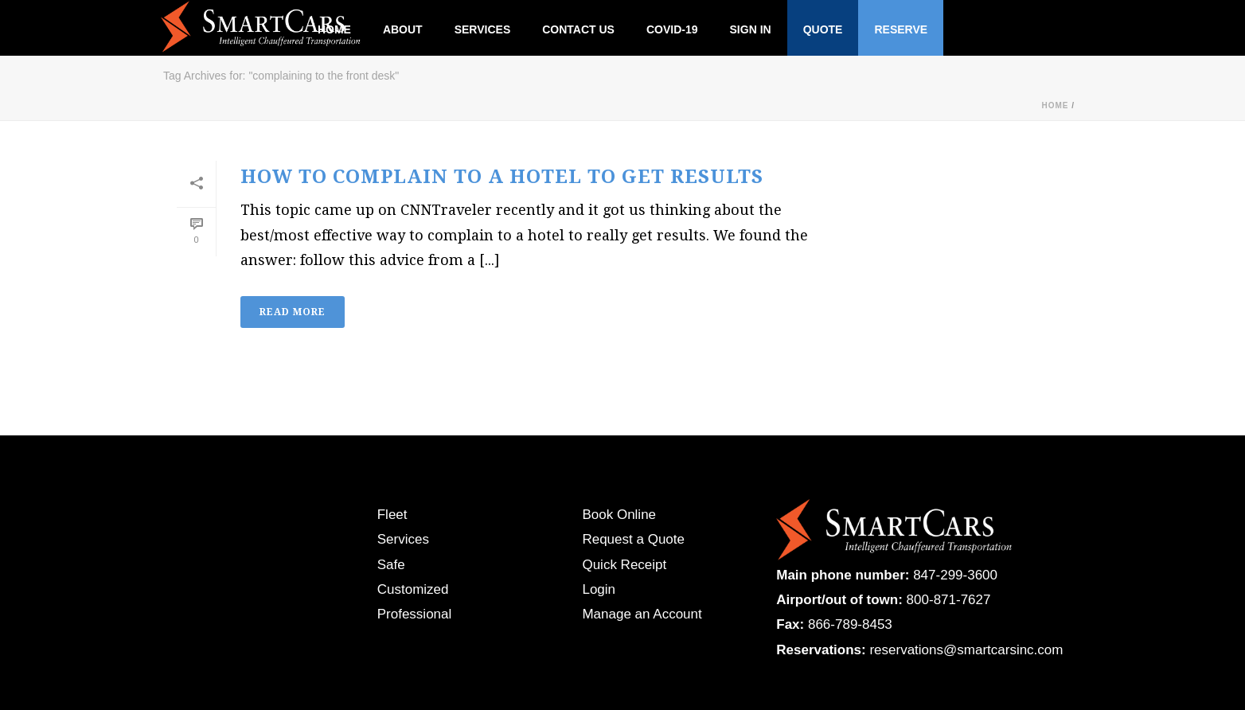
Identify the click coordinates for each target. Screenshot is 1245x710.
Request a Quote (633, 539)
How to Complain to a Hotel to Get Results (501, 177)
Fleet (392, 514)
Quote (823, 29)
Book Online (619, 514)
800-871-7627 (949, 599)
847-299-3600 (955, 575)
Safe (391, 564)
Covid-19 (672, 29)
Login (598, 589)
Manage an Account (641, 614)
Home (1054, 105)
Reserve (900, 29)
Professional (414, 614)
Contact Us (578, 29)
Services (483, 29)
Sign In (750, 29)
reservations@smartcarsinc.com (966, 649)
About (403, 29)
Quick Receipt (624, 564)
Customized (413, 589)
